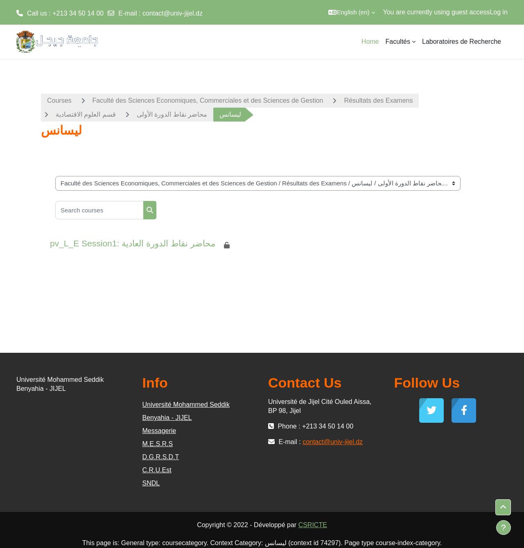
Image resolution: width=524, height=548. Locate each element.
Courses (59, 100)
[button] (351, 12)
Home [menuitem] (370, 41)
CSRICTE (312, 524)
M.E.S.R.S (157, 443)
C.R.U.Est (157, 470)
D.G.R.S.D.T (160, 456)
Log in (499, 12)
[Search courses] (99, 210)
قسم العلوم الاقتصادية (86, 114)
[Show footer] (503, 527)
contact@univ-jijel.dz (172, 13)
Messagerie (159, 430)
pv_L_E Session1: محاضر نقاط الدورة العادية (132, 243)
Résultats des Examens (378, 100)
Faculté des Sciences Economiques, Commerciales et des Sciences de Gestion (208, 100)
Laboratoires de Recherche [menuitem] (461, 41)
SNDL (151, 483)
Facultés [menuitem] (398, 41)
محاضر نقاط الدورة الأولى (172, 114)
